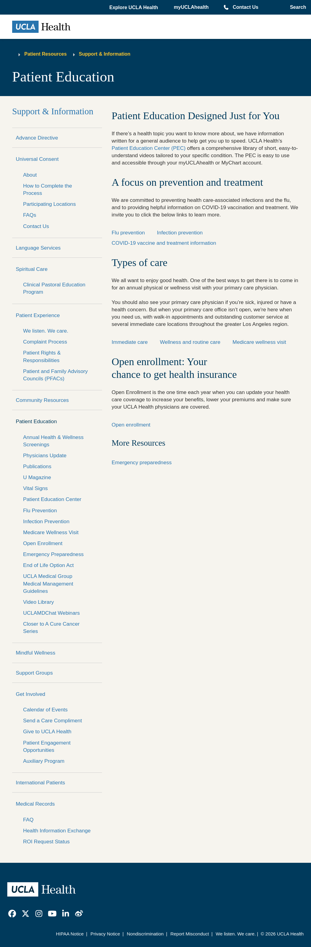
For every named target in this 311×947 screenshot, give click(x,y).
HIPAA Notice (70, 933)
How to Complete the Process (47, 189)
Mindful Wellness (35, 653)
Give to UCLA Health (47, 731)
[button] (134, 8)
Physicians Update (45, 455)
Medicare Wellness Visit (50, 532)
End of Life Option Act (48, 565)
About (30, 175)
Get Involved (30, 694)
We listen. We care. (45, 331)
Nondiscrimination (145, 933)
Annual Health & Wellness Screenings (53, 441)
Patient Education (36, 421)
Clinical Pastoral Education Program (54, 288)
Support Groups (34, 673)
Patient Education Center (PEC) (149, 148)
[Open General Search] (297, 7)
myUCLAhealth (191, 7)
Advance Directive (37, 138)
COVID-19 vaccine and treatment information (164, 243)
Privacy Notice (105, 933)
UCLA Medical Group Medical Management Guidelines (48, 583)
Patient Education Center (52, 499)
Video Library (38, 602)
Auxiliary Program (43, 761)
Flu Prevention (40, 510)
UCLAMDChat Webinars (51, 613)
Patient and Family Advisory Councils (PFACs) (55, 375)
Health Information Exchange (57, 831)
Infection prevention (180, 233)
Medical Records (35, 804)
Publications (37, 466)
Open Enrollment (42, 543)
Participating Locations (49, 204)
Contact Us (245, 7)
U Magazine (37, 477)
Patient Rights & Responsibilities (42, 356)
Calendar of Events (45, 710)
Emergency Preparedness (53, 554)
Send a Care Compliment (52, 720)
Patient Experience (38, 315)
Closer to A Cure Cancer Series (51, 627)
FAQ (28, 820)
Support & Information (105, 54)
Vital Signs (35, 488)
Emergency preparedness (142, 462)
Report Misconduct (189, 933)
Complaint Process (45, 342)
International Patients (40, 782)
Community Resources (42, 400)
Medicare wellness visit (259, 342)
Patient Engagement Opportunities (46, 746)
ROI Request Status (46, 841)
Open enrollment (131, 425)
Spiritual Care (32, 269)
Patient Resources (45, 54)
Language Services (38, 248)
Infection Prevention (46, 521)
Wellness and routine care (190, 342)
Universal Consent (37, 159)
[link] (12, 913)
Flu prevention (128, 233)
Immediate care (130, 342)
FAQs (29, 215)
